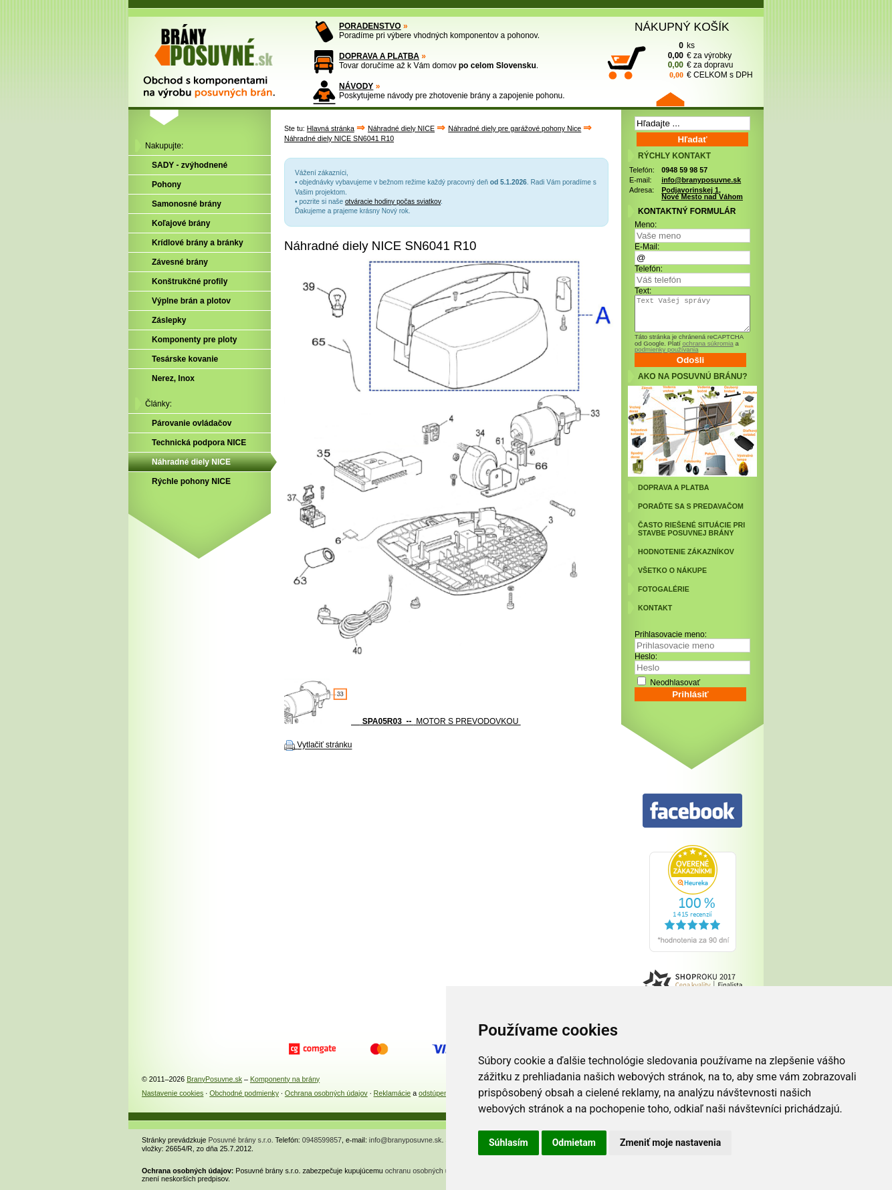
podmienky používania (666, 349)
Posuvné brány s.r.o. (241, 1140)
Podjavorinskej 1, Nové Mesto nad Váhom (702, 193)
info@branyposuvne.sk (701, 180)
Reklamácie (392, 1093)
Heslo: (646, 656)
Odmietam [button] (574, 1142)
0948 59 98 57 (684, 170)
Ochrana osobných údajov (326, 1093)
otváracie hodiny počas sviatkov (393, 201)
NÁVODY (356, 86)
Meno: (646, 224)
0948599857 (322, 1140)
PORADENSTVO (370, 26)
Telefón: (649, 268)
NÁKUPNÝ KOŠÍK (682, 26)
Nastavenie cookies (172, 1093)
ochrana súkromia (707, 343)
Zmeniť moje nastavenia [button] (670, 1142)
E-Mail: (647, 246)
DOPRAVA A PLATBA (379, 56)
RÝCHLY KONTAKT (674, 155)
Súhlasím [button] (508, 1142)
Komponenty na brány (285, 1079)
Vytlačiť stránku (324, 745)
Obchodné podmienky (244, 1093)
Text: (643, 290)
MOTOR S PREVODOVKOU (402, 721)
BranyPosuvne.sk (214, 1079)
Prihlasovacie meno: (671, 634)
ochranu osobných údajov (425, 1171)
